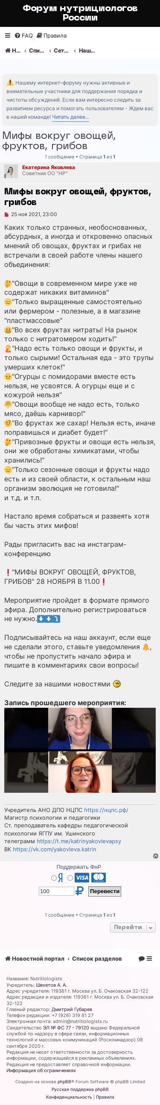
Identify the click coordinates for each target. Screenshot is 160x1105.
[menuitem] (23, 35)
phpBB (64, 1081)
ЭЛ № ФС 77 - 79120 (66, 1028)
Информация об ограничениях (41, 1070)
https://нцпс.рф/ (106, 809)
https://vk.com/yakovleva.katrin (54, 849)
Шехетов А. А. (51, 985)
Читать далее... (70, 117)
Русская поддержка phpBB (80, 1089)
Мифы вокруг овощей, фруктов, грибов (59, 141)
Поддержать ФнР (78, 867)
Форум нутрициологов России (80, 13)
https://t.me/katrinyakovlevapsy (79, 841)
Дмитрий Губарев (72, 1009)
